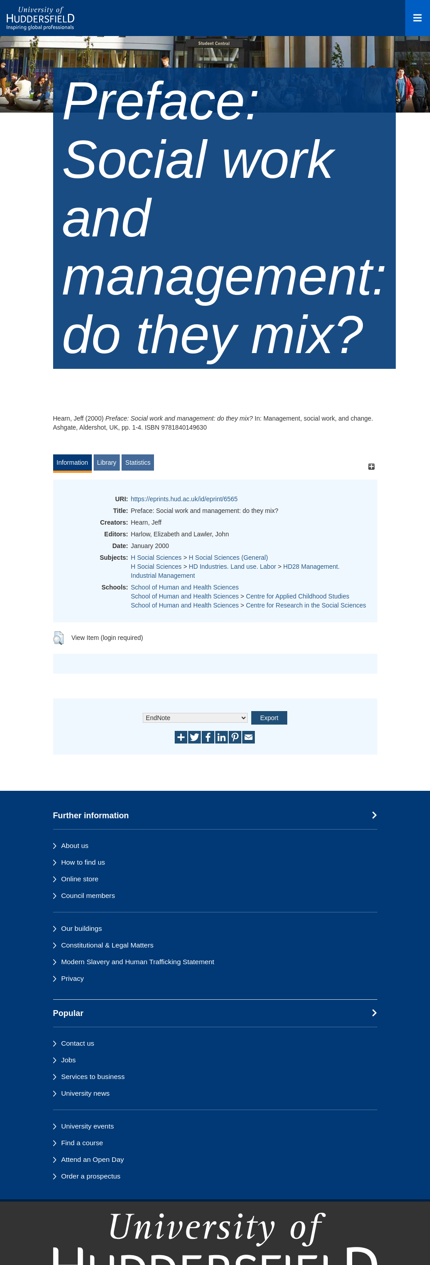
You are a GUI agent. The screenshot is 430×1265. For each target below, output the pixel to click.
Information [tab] (72, 462)
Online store (80, 879)
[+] (371, 466)
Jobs (68, 1060)
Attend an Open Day (92, 1159)
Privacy (72, 978)
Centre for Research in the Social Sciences (306, 605)
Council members (88, 895)
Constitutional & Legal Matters (107, 945)
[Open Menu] (417, 18)
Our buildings (81, 928)
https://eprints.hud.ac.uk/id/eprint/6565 (184, 499)
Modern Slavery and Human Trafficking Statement (137, 962)
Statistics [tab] (137, 462)
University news (85, 1093)
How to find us (83, 862)
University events (87, 1126)
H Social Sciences (156, 557)
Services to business (93, 1076)
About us (75, 845)
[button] (58, 638)
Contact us (78, 1043)
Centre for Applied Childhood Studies (297, 596)
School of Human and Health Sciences (185, 587)
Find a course (82, 1143)
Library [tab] (107, 462)
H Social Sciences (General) (228, 557)
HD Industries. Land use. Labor (232, 566)
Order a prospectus (91, 1176)
